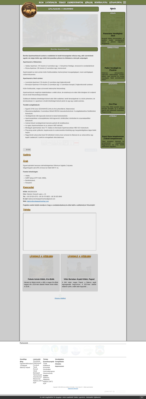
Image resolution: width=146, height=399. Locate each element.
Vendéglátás (59, 364)
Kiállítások (46, 370)
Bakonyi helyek (25, 372)
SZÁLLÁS (89, 2)
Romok (35, 374)
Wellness (46, 382)
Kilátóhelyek (37, 368)
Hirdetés (58, 368)
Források (36, 370)
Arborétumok (37, 381)
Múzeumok (36, 383)
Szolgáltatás (59, 366)
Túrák (45, 368)
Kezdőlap (23, 364)
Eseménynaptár (48, 366)
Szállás (45, 380)
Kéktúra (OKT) (38, 385)
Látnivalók (36, 364)
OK (142, 397)
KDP (34, 387)
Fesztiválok (47, 374)
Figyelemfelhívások (26, 368)
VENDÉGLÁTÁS (100, 2)
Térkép (45, 364)
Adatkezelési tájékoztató (93, 397)
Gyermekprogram (49, 376)
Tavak (35, 372)
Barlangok (36, 378)
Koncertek (46, 372)
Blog (21, 366)
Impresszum (59, 371)
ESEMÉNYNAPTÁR (75, 2)
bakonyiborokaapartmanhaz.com (38, 244)
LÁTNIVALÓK (51, 2)
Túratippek (23, 370)
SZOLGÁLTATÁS (115, 2)
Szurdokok (36, 366)
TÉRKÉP (62, 2)
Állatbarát (46, 384)
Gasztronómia (47, 378)
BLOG (41, 2)
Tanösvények (37, 379)
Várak (35, 376)
